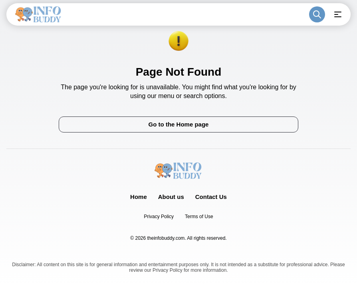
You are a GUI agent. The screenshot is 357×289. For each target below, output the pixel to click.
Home (138, 196)
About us (171, 196)
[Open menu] (338, 14)
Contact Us (211, 196)
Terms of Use (199, 216)
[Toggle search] (317, 14)
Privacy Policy (159, 216)
